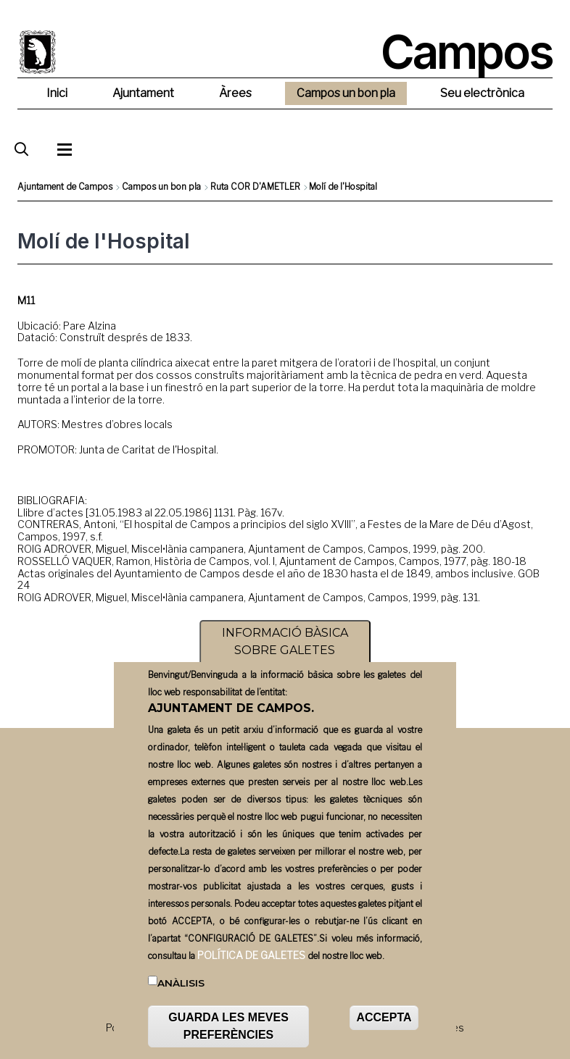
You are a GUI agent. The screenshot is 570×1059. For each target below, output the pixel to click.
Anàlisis (181, 995)
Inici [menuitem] (56, 93)
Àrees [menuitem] (235, 93)
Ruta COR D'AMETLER (255, 186)
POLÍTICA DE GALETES (251, 967)
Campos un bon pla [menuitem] (346, 93)
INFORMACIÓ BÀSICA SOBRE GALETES (285, 654)
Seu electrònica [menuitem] (482, 93)
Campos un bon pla (161, 186)
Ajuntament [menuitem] (143, 93)
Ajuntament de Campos (64, 186)
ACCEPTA (383, 1030)
